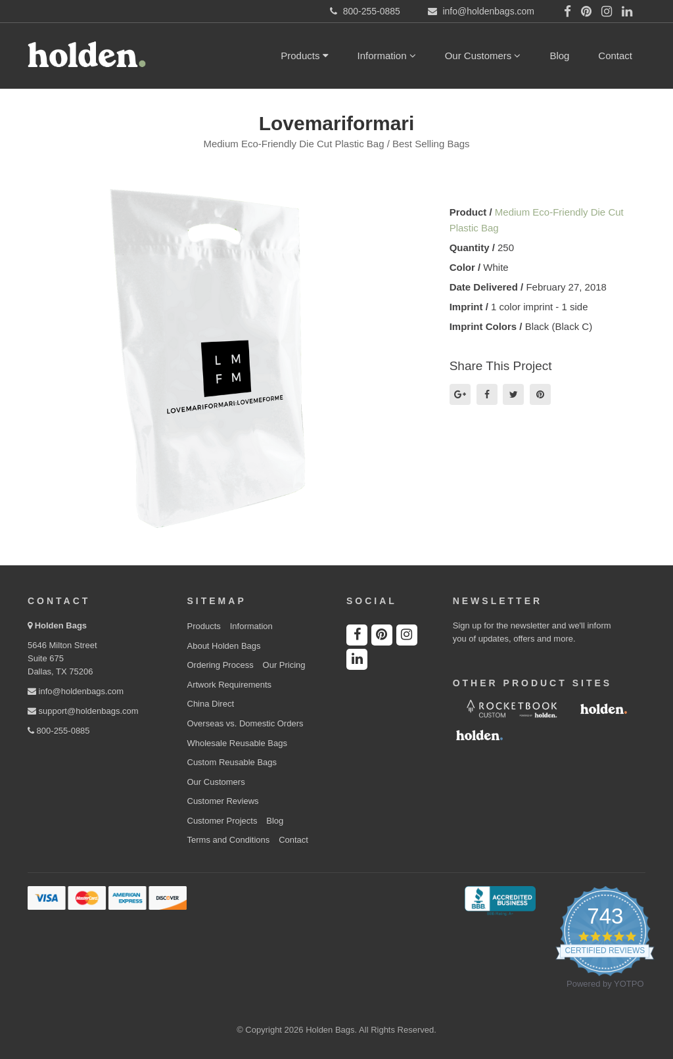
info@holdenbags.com (76, 691)
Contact (615, 55)
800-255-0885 (59, 731)
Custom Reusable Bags (232, 762)
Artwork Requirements (229, 685)
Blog (559, 55)
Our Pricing (284, 665)
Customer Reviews (223, 801)
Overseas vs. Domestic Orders (245, 723)
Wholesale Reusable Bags (237, 743)
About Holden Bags (224, 646)
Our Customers (483, 55)
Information (387, 55)
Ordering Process (220, 665)
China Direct (211, 704)
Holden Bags (61, 625)
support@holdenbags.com (83, 711)
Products (304, 55)
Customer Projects (222, 821)
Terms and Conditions (228, 840)
